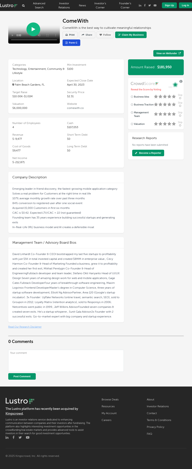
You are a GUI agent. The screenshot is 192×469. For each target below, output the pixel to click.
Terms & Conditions (159, 420)
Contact (152, 413)
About (150, 399)
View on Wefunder (168, 53)
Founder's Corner (125, 5)
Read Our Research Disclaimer (25, 327)
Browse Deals (110, 399)
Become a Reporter (148, 153)
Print (70, 34)
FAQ (149, 433)
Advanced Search (39, 5)
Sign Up (169, 5)
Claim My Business (131, 34)
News (82, 5)
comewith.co (75, 108)
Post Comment (22, 376)
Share (87, 34)
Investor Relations (64, 5)
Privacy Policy (155, 427)
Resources (108, 406)
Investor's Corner (100, 5)
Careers (106, 420)
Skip (180, 96)
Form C (71, 42)
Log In (185, 5)
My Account (109, 413)
